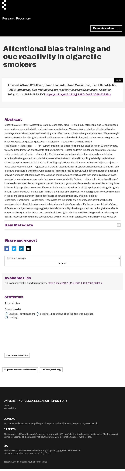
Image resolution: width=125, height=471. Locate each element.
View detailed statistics (17, 357)
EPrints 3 (64, 436)
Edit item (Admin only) (51, 372)
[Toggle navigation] (106, 30)
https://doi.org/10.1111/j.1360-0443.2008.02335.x (78, 96)
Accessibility (10, 410)
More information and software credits (73, 439)
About (7, 407)
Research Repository (23, 19)
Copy (117, 81)
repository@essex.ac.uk (85, 425)
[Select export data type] (62, 260)
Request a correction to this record (20, 372)
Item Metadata (18, 227)
